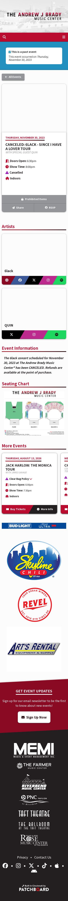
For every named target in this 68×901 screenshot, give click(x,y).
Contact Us (42, 857)
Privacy (23, 857)
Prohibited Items (34, 199)
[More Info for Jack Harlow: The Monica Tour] (29, 483)
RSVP (50, 207)
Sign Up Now (34, 717)
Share (18, 207)
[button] (27, 479)
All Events (13, 77)
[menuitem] (34, 766)
